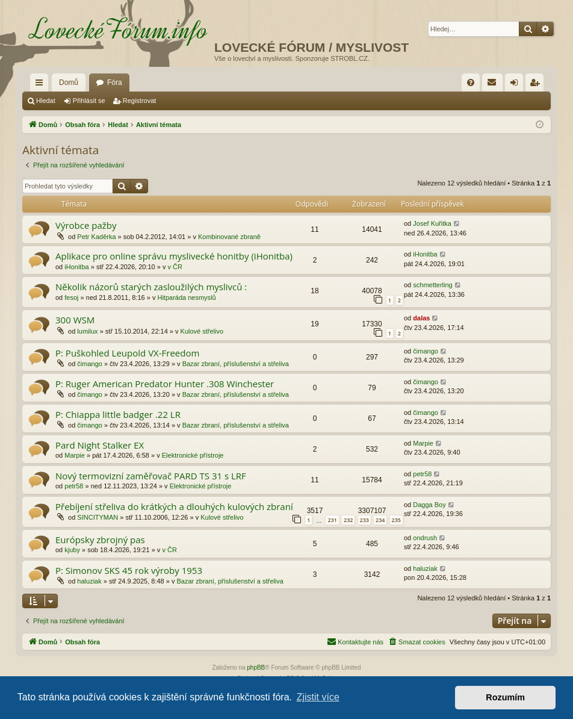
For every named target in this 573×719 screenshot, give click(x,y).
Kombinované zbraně (229, 236)
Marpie (74, 455)
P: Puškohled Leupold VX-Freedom (127, 353)
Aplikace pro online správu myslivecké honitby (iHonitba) (174, 256)
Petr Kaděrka (96, 236)
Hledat (45, 100)
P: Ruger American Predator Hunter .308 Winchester (164, 384)
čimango (89, 363)
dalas (421, 318)
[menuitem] (471, 82)
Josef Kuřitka (432, 223)
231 (331, 520)
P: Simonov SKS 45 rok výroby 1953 (128, 570)
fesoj (71, 297)
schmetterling (432, 284)
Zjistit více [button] (318, 697)
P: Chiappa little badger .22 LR (118, 414)
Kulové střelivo (202, 331)
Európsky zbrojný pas (100, 540)
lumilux (87, 331)
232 (348, 520)
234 (380, 520)
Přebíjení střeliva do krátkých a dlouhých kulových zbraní (174, 506)
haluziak (89, 581)
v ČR (175, 266)
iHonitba (76, 266)
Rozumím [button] (505, 697)
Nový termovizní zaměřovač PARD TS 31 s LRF (150, 476)
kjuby (72, 549)
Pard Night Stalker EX (99, 445)
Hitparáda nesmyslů (186, 297)
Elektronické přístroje (193, 455)
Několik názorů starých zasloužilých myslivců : (151, 287)
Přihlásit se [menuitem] (516, 85)
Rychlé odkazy (41, 85)
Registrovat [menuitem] (537, 85)
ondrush (425, 537)
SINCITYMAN (97, 517)
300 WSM (74, 320)
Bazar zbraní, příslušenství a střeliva (235, 363)
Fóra (114, 82)
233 (364, 520)
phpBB (256, 667)
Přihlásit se (89, 100)
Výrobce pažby (86, 225)
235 (396, 520)
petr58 (73, 486)
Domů (68, 82)
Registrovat (139, 100)
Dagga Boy (429, 504)
